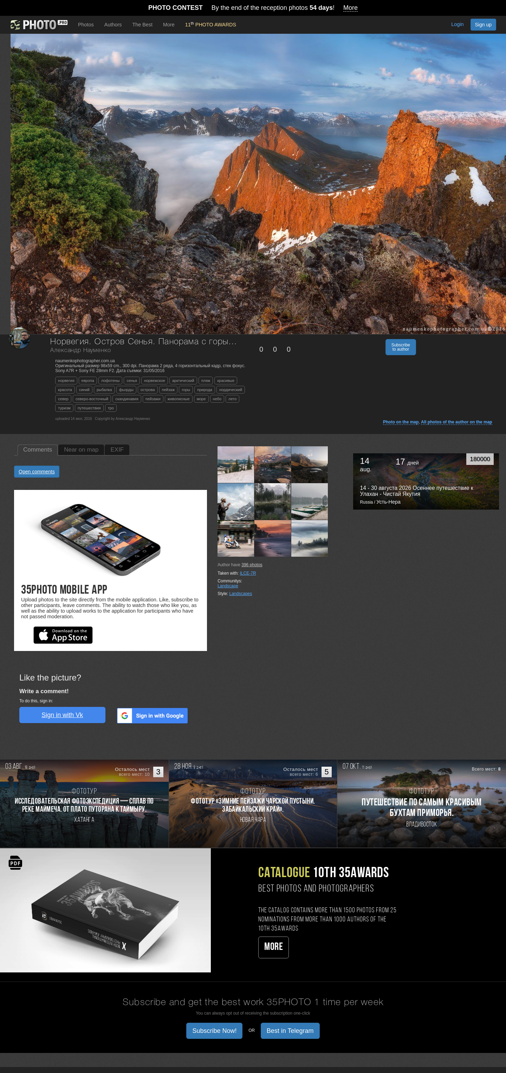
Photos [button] (86, 24)
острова (148, 390)
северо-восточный (92, 399)
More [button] (169, 24)
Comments (37, 449)
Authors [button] (113, 24)
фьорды (126, 390)
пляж (205, 380)
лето (232, 399)
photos (251, 564)
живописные (179, 399)
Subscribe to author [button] (400, 347)
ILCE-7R (248, 573)
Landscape (228, 585)
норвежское (154, 380)
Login (457, 24)
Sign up (483, 24)
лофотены (110, 380)
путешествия (89, 408)
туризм (64, 408)
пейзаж (168, 390)
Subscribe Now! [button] (214, 1030)
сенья (131, 380)
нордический (230, 390)
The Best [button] (142, 24)
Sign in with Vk (62, 714)
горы (186, 390)
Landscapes (240, 593)
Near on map (81, 449)
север (63, 399)
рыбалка (104, 390)
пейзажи (153, 399)
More (273, 947)
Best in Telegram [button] (290, 1030)
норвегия (66, 380)
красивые (225, 380)
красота (65, 390)
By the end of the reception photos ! (253, 8)
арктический (183, 380)
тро (111, 408)
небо (217, 399)
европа (88, 380)
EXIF (117, 449)
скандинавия (126, 399)
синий (84, 390)
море (201, 399)
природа (204, 390)
